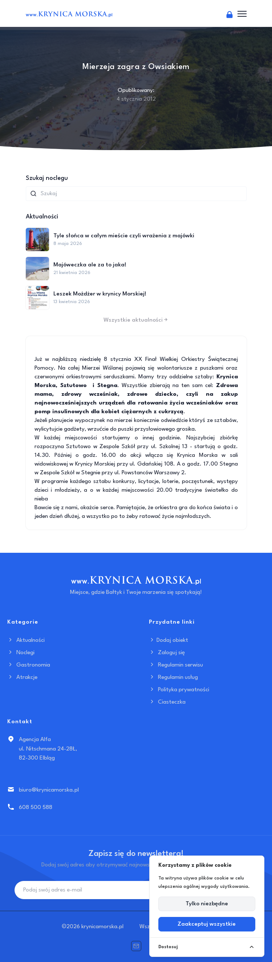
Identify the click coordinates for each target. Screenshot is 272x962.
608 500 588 (35, 807)
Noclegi (20, 653)
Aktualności (26, 640)
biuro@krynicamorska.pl (49, 790)
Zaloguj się (167, 653)
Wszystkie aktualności (136, 320)
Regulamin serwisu (176, 665)
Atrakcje (22, 677)
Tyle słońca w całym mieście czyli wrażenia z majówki (123, 236)
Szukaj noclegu (47, 178)
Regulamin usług (173, 677)
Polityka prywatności (179, 690)
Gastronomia (28, 665)
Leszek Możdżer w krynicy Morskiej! (99, 294)
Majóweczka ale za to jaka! (89, 265)
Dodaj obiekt (168, 640)
